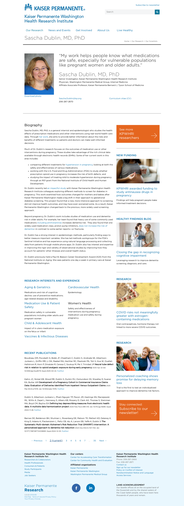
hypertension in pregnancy (79, 165)
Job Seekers (30, 476)
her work (43, 137)
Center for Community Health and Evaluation (91, 460)
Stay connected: (130, 404)
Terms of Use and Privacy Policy (44, 497)
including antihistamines (49, 223)
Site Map (27, 497)
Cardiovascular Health (83, 287)
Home (126, 41)
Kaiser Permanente (79, 468)
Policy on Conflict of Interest (129, 470)
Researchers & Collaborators (37, 460)
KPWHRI (33, 495)
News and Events (59, 30)
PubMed (60, 371)
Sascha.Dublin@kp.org (70, 99)
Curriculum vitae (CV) (120, 99)
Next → (103, 441)
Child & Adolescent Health (43, 323)
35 (94, 441)
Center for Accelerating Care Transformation (91, 457)
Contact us (121, 465)
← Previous (36, 441)
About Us (103, 30)
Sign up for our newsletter (128, 468)
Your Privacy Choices (32, 499)
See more (126, 129)
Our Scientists (151, 41)
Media (27, 472)
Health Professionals (33, 463)
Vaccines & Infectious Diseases (46, 336)
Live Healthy (125, 30)
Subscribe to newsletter (148, 5)
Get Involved (84, 30)
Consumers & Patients (34, 466)
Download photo (32, 96)
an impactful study (56, 188)
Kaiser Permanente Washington (84, 471)
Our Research (34, 30)
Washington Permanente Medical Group (88, 474)
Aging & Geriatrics (37, 287)
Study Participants (32, 469)
